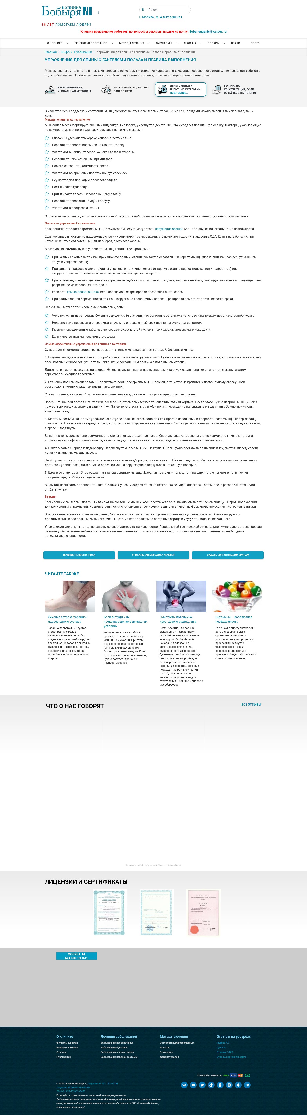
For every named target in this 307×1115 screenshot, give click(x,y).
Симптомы (164, 43)
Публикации (63, 1056)
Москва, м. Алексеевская (162, 17)
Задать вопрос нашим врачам (228, 554)
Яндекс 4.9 (223, 1042)
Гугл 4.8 (221, 1047)
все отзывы (251, 704)
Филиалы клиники (67, 1042)
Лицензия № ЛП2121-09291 (103, 1083)
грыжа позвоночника (83, 292)
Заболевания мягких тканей (117, 1052)
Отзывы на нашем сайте (231, 1056)
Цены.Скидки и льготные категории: (185, 89)
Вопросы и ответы (67, 1047)
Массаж (190, 43)
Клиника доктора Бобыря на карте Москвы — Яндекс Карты (153, 865)
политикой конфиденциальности (107, 1095)
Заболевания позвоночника (117, 1042)
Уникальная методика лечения (153, 554)
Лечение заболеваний (90, 43)
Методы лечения (131, 43)
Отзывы (61, 1052)
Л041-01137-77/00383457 (70, 1091)
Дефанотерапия (169, 1056)
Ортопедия (166, 1052)
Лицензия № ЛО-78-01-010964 (73, 1087)
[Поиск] (143, 9)
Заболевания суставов (114, 1047)
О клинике (54, 43)
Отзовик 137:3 (225, 1052)
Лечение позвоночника (79, 554)
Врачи (235, 43)
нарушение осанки (169, 229)
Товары (213, 43)
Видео (255, 43)
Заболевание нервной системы (119, 1056)
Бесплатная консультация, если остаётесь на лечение (240, 89)
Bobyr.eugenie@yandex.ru (208, 31)
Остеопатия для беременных (177, 1042)
